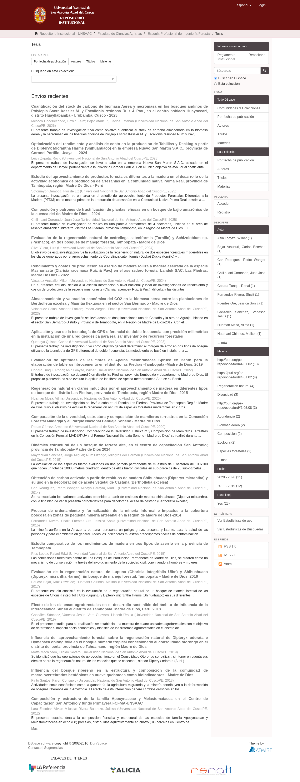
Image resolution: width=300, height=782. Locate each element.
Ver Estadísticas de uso (235, 520)
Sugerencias (53, 748)
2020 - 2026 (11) (230, 477)
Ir (113, 79)
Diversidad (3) (228, 394)
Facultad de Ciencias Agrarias (120, 33)
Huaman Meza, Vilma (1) (236, 325)
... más (223, 342)
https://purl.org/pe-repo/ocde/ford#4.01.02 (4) (237, 375)
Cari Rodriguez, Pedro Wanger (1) (242, 262)
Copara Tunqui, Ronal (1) (236, 286)
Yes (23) (224, 503)
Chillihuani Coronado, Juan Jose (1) (242, 275)
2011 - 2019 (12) (230, 486)
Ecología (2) (226, 442)
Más (34, 728)
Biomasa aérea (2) (231, 425)
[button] (243, 5)
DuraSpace (98, 743)
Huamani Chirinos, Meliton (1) (240, 333)
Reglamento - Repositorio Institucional (242, 57)
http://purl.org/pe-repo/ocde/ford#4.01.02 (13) (238, 362)
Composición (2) (230, 433)
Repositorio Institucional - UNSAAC (66, 33)
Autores (76, 61)
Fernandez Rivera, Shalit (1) (238, 294)
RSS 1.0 (227, 547)
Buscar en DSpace (230, 78)
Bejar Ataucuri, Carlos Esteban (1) (242, 249)
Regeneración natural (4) (236, 386)
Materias (106, 61)
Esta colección (227, 83)
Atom (225, 564)
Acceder (224, 203)
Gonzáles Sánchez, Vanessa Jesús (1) (242, 314)
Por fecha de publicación (50, 61)
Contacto (34, 748)
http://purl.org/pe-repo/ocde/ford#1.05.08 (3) (237, 405)
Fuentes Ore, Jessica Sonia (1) (241, 303)
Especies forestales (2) (234, 451)
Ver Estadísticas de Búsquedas (241, 529)
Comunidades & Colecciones (239, 108)
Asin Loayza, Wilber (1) (235, 238)
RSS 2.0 (227, 555)
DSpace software (41, 743)
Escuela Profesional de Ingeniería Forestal (179, 33)
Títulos (90, 61)
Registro (224, 212)
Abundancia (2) (229, 416)
